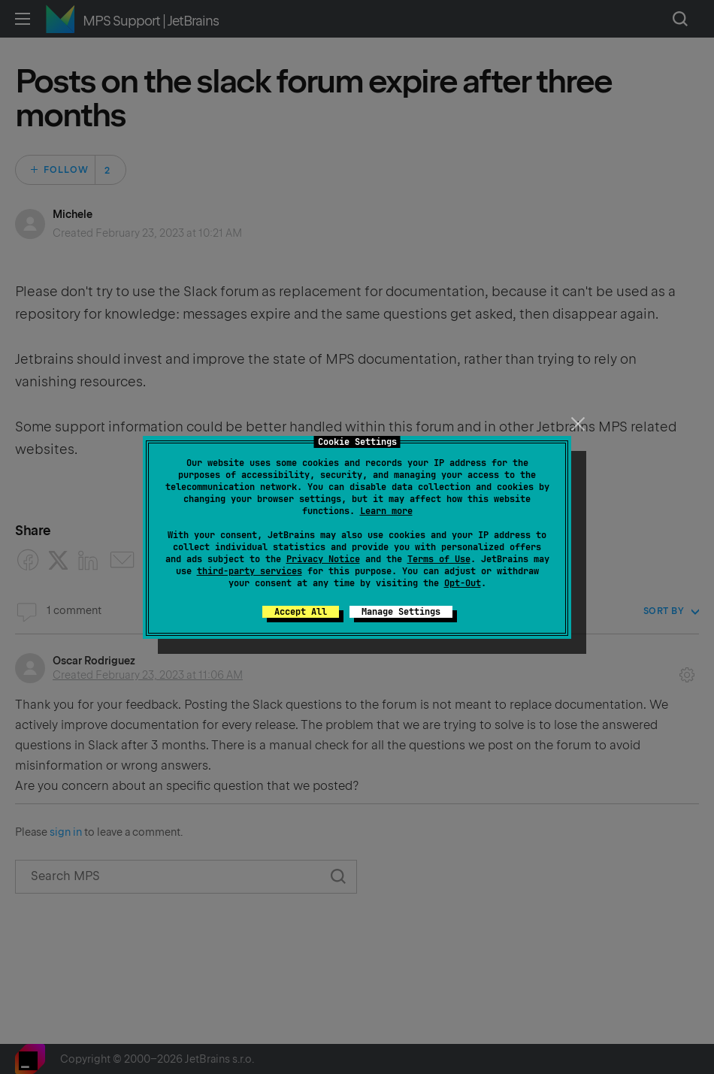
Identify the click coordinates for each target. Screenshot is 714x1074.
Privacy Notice (323, 559)
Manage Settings (401, 612)
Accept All (300, 612)
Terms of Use (438, 559)
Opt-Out (462, 583)
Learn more (386, 511)
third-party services (249, 571)
